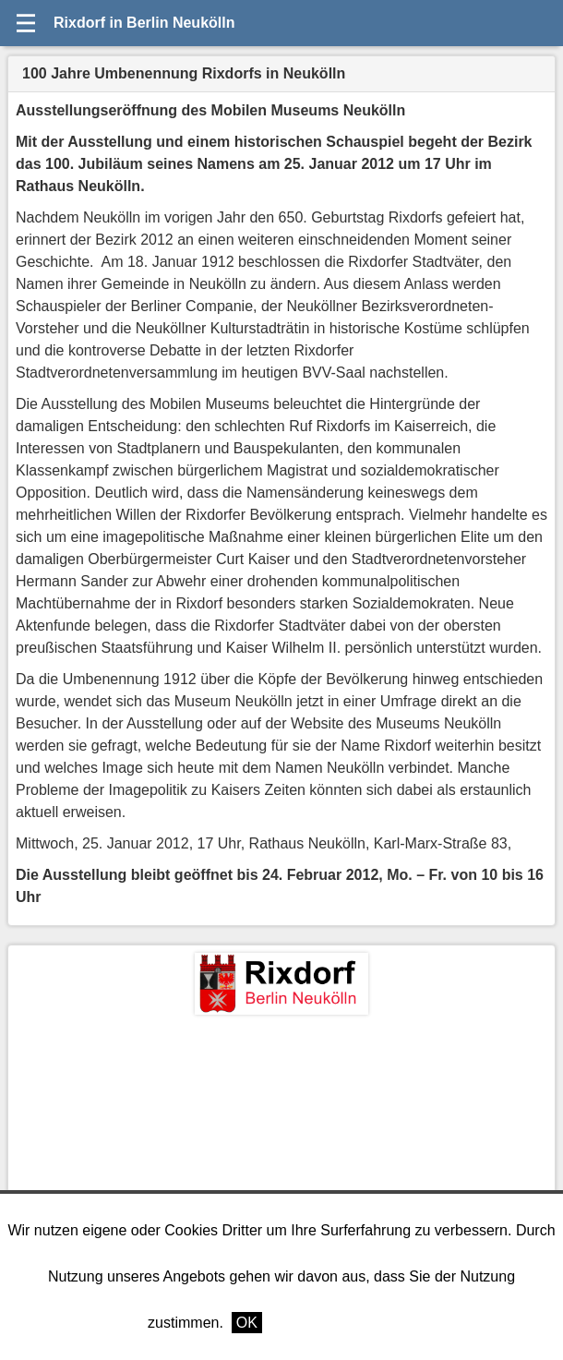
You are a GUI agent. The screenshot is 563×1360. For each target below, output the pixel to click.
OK (247, 1322)
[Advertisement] (281, 1153)
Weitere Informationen (342, 1322)
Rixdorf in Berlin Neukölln (144, 22)
